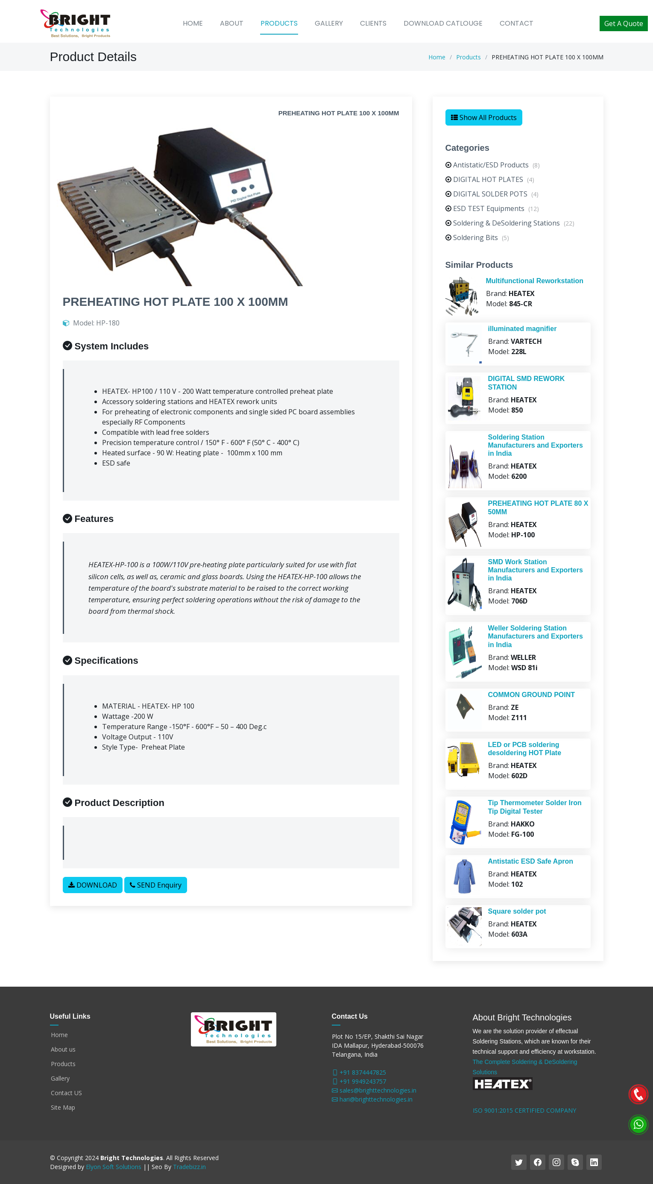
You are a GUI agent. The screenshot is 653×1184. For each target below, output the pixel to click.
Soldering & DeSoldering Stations (513, 227)
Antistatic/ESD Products (496, 169)
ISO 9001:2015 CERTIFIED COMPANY (524, 1110)
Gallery (329, 23)
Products (279, 23)
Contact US (66, 1093)
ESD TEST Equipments (496, 213)
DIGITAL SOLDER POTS (496, 198)
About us (63, 1049)
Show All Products (484, 122)
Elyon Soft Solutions (113, 1167)
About (231, 23)
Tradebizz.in (189, 1167)
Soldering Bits (481, 242)
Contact (516, 23)
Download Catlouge (443, 23)
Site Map (63, 1108)
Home (193, 23)
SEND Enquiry (156, 889)
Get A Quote (623, 23)
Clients (373, 23)
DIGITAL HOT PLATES (493, 184)
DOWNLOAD (92, 889)
